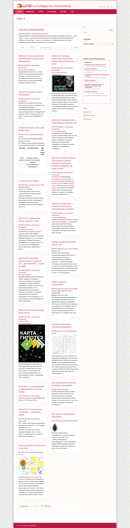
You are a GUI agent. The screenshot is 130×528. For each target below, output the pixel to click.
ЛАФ (72, 11)
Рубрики (85, 42)
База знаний (51, 11)
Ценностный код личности (69, 93)
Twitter (100, 7)
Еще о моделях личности (59, 72)
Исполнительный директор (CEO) (95, 64)
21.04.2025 (32, 47)
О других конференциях (59, 131)
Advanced (85, 32)
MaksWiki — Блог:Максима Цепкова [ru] (36, 33)
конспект (21, 368)
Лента (19, 11)
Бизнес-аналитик (90, 80)
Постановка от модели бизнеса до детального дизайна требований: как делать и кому (63, 181)
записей (87, 112)
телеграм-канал (35, 242)
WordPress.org (87, 119)
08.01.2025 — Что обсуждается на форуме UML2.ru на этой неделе (32, 389)
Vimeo (104, 7)
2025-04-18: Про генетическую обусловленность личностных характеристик (31, 58)
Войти (85, 108)
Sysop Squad (68, 367)
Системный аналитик (91, 91)
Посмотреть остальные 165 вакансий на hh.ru (96, 95)
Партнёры (63, 11)
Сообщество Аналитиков (53, 6)
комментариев (89, 115)
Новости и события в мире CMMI (34, 185)
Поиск (85, 27)
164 (42, 506)
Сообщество (30, 11)
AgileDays (54, 135)
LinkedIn (107, 7)
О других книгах (56, 74)
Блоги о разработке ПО (46, 47)
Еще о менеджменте (25, 274)
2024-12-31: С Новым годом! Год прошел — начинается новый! (30, 411)
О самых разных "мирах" (29, 181)
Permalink (75, 47)
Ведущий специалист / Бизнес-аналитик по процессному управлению (94, 86)
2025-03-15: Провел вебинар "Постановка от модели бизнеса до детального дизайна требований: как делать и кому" (64, 163)
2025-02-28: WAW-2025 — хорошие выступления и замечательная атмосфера (63, 206)
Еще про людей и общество (27, 69)
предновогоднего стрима (30, 477)
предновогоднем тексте (60, 356)
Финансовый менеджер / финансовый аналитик (97, 75)
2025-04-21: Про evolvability (31, 29)
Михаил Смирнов (63, 389)
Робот (22, 47)
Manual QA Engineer (91, 69)
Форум (41, 11)
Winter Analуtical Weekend (59, 222)
